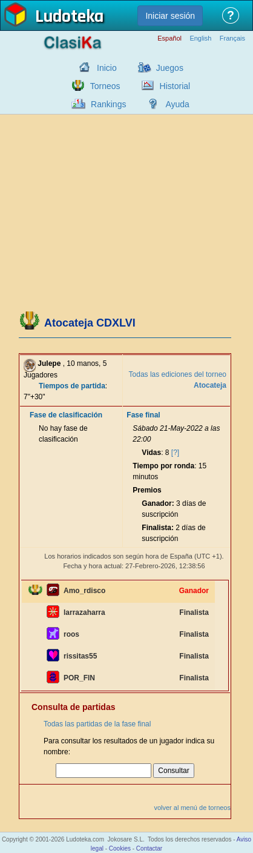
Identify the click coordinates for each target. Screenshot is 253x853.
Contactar (149, 848)
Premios (147, 490)
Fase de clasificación (66, 415)
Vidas (151, 452)
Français (232, 38)
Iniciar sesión (170, 16)
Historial (175, 86)
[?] (175, 452)
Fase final (143, 415)
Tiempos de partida (72, 386)
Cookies (120, 848)
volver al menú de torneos (192, 807)
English (200, 38)
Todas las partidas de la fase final (97, 724)
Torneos (105, 86)
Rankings (108, 104)
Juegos (169, 68)
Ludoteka (69, 17)
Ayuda (177, 104)
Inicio (107, 68)
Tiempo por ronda (163, 466)
